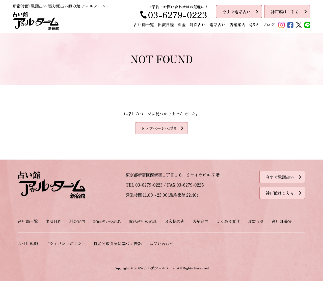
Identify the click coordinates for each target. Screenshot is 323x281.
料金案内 (77, 221)
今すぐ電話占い (236, 12)
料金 (182, 24)
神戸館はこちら (285, 12)
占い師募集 (282, 221)
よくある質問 (228, 221)
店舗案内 (237, 24)
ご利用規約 (28, 243)
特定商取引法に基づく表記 (117, 243)
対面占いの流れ (107, 221)
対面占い (198, 24)
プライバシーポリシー (65, 243)
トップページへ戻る (159, 128)
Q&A (254, 24)
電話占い (217, 24)
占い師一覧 (144, 24)
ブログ (268, 24)
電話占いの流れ (143, 221)
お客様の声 (175, 221)
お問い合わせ (161, 243)
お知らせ (256, 221)
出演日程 (166, 24)
